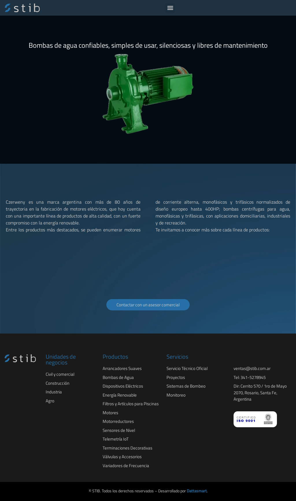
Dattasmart (197, 491)
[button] (170, 8)
